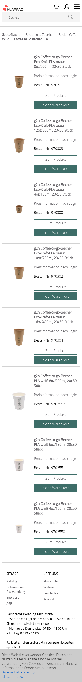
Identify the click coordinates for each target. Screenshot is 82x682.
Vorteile (48, 587)
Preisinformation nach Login (55, 75)
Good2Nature (11, 34)
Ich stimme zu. (13, 676)
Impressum (14, 597)
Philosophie (51, 581)
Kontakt (48, 599)
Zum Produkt (55, 95)
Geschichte (51, 593)
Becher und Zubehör (40, 34)
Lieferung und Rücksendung (15, 589)
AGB (9, 603)
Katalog (11, 581)
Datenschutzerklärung (18, 672)
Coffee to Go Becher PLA (31, 39)
